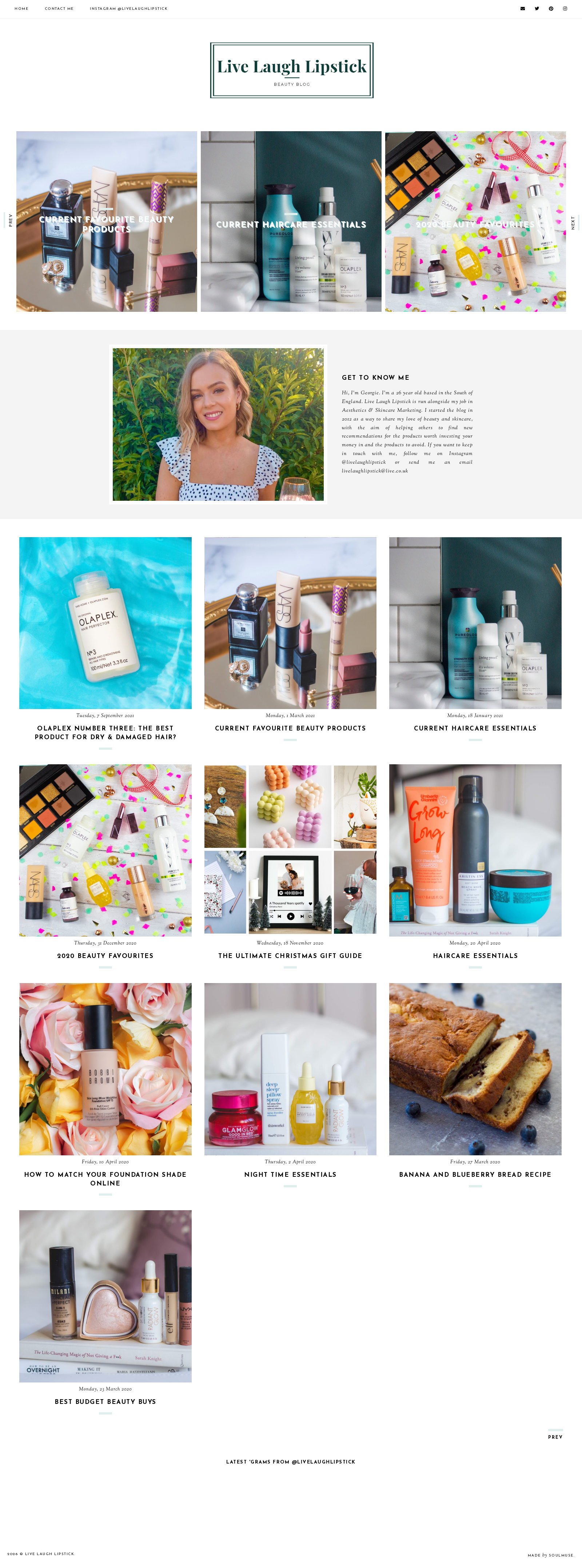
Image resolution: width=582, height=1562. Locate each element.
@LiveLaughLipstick (129, 9)
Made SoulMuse (551, 1556)
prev (11, 220)
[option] (106, 221)
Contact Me (59, 9)
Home (21, 9)
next (573, 222)
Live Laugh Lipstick (50, 1554)
